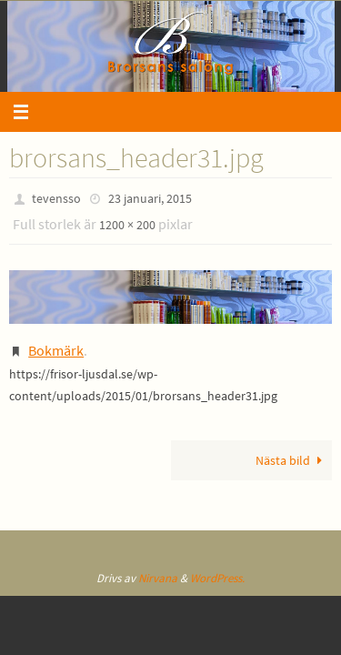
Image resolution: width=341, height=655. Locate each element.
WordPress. (217, 578)
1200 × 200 (127, 225)
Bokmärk (56, 350)
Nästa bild (292, 460)
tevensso (56, 198)
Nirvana (157, 578)
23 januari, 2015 (150, 198)
